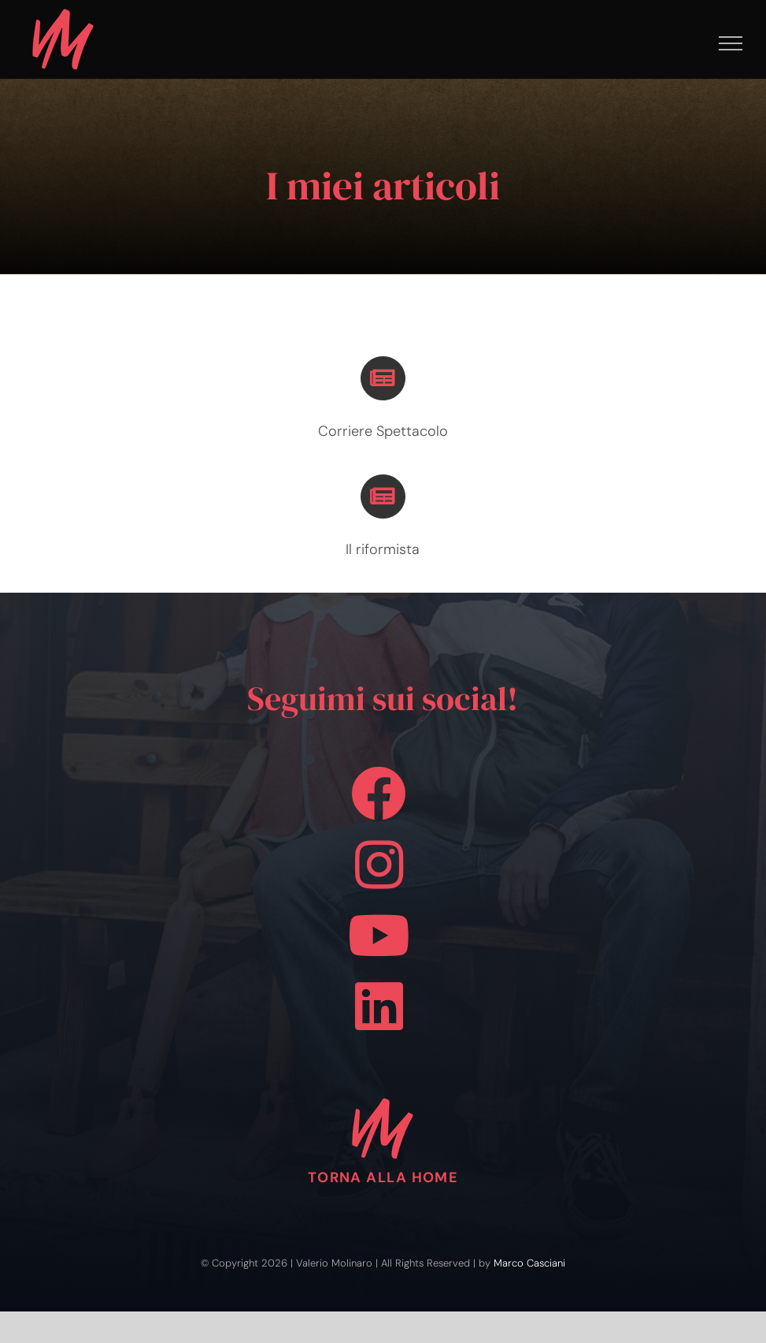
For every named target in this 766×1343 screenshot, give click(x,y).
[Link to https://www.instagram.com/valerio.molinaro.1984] (379, 864)
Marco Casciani (529, 1263)
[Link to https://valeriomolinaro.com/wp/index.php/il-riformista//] (383, 496)
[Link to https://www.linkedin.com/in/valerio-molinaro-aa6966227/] (379, 1006)
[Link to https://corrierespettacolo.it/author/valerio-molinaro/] (383, 378)
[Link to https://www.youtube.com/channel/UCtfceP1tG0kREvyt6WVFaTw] (379, 935)
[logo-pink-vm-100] (382, 1096)
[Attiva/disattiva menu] (730, 43)
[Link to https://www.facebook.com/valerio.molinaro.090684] (378, 793)
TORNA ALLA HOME (383, 1177)
